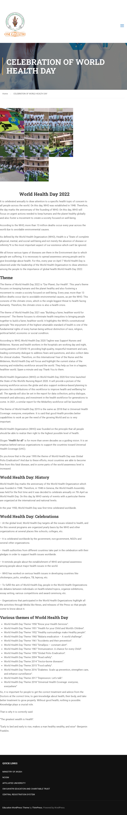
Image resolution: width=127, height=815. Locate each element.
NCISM (5, 777)
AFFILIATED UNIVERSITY (14, 783)
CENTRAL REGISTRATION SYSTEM (18, 794)
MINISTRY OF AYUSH (12, 771)
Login (122, 4)
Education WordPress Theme (15, 807)
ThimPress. (37, 807)
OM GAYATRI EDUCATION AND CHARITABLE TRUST (26, 789)
